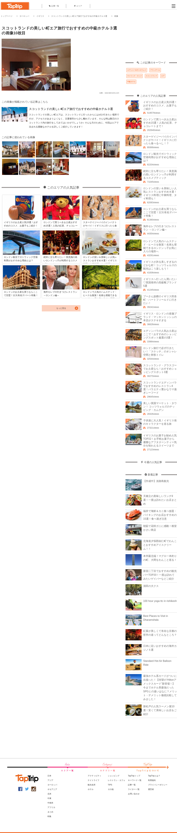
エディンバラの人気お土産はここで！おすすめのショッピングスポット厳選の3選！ (160, 334)
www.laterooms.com (112, 93)
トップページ (6, 16)
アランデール (155, 70)
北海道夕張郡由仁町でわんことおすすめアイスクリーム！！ (160, 545)
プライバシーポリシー (157, 785)
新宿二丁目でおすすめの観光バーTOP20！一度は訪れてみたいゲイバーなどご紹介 (160, 575)
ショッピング (113, 776)
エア (162, 76)
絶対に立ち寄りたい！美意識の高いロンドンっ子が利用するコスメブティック (160, 174)
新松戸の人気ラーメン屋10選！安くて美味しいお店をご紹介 (160, 710)
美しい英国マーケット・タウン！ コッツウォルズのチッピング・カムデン (160, 406)
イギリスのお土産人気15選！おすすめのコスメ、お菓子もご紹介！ (160, 105)
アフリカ (51, 807)
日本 (49, 776)
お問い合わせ (134, 794)
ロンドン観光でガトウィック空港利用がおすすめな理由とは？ (160, 157)
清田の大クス (151, 586)
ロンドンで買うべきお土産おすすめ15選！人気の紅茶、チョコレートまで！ (160, 122)
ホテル (90, 789)
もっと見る (61, 308)
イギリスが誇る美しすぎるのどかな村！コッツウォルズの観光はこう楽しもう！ (160, 265)
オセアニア (52, 789)
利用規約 (152, 780)
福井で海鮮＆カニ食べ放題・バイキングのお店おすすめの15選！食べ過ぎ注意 (160, 515)
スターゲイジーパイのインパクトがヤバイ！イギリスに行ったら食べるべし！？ (160, 140)
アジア (50, 780)
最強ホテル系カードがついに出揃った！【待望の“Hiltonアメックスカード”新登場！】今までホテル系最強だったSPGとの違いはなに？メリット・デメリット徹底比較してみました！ (160, 688)
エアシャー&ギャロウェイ (136, 70)
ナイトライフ (93, 780)
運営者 (151, 789)
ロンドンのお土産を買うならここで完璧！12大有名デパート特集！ (160, 212)
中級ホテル (131, 82)
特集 (49, 816)
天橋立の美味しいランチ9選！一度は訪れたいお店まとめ (160, 500)
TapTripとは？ (154, 776)
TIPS (110, 785)
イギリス (40, 16)
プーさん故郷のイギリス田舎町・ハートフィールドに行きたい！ (160, 299)
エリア (78, 6)
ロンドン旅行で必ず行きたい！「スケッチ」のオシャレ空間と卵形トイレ (160, 351)
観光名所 (91, 785)
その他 (111, 789)
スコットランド (151, 76)
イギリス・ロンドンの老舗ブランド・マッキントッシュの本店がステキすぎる (160, 317)
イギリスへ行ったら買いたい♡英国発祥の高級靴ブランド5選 (160, 282)
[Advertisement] (151, 41)
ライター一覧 (134, 789)
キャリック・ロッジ (134, 76)
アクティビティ (94, 776)
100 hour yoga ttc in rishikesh (160, 601)
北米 (49, 794)
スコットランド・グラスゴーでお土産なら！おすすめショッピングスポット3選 (160, 368)
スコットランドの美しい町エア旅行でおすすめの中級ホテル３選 (79, 16)
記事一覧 (54, 6)
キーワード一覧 (134, 780)
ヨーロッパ (24, 16)
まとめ (50, 812)
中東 (49, 798)
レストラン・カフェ (116, 780)
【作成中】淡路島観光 (156, 481)
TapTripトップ (134, 776)
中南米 (50, 803)
